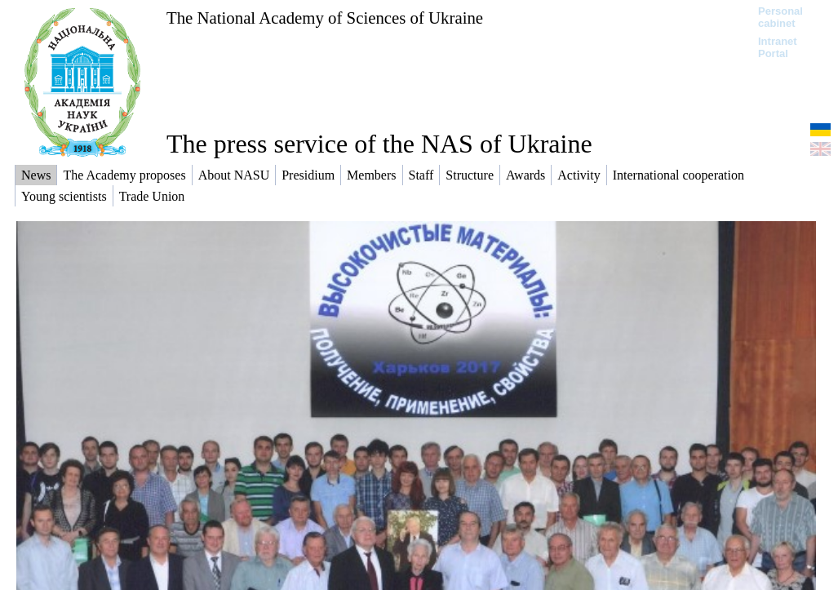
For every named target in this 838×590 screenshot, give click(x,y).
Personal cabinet (780, 17)
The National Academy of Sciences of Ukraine (324, 17)
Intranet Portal (777, 47)
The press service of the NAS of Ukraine (379, 143)
